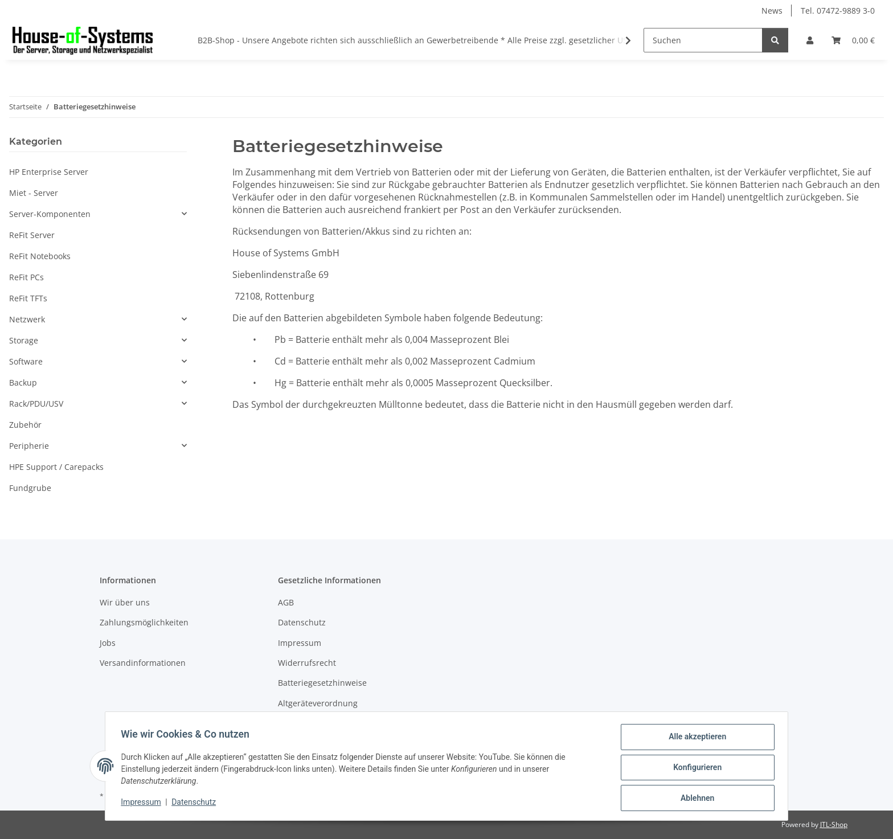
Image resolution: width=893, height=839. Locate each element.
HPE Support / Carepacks (56, 466)
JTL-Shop (833, 824)
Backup (23, 382)
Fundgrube (30, 487)
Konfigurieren (694, 768)
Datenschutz (196, 803)
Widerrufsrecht (307, 662)
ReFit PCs (26, 277)
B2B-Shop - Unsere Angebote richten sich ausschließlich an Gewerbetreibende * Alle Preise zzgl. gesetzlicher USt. (415, 40)
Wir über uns (125, 602)
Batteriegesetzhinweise (322, 682)
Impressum (143, 803)
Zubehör (25, 424)
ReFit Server (32, 235)
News (772, 10)
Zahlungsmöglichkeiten (144, 622)
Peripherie (29, 445)
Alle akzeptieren (694, 739)
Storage (23, 340)
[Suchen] (703, 40)
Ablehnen (694, 798)
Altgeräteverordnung (318, 703)
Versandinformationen (143, 662)
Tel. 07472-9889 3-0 (838, 10)
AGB (286, 602)
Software (26, 361)
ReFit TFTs (28, 298)
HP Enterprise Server (48, 171)
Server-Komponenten (50, 213)
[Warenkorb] (853, 40)
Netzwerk (27, 319)
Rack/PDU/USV (36, 403)
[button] (809, 40)
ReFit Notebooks (40, 256)
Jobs (108, 642)
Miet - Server (33, 192)
